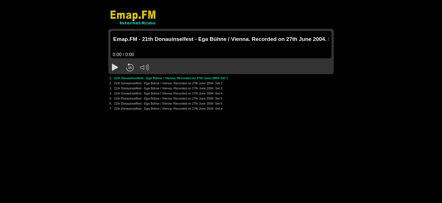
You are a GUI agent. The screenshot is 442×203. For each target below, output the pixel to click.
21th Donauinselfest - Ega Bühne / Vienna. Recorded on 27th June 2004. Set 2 (168, 83)
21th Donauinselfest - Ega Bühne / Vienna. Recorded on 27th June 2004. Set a (168, 108)
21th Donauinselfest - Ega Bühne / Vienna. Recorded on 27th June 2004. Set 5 (168, 98)
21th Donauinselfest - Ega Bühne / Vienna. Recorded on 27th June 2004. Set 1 (171, 78)
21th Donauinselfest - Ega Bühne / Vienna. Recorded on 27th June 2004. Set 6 (168, 103)
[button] (115, 67)
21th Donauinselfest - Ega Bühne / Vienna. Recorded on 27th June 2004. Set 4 (168, 93)
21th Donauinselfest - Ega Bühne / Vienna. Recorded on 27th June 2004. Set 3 (168, 88)
